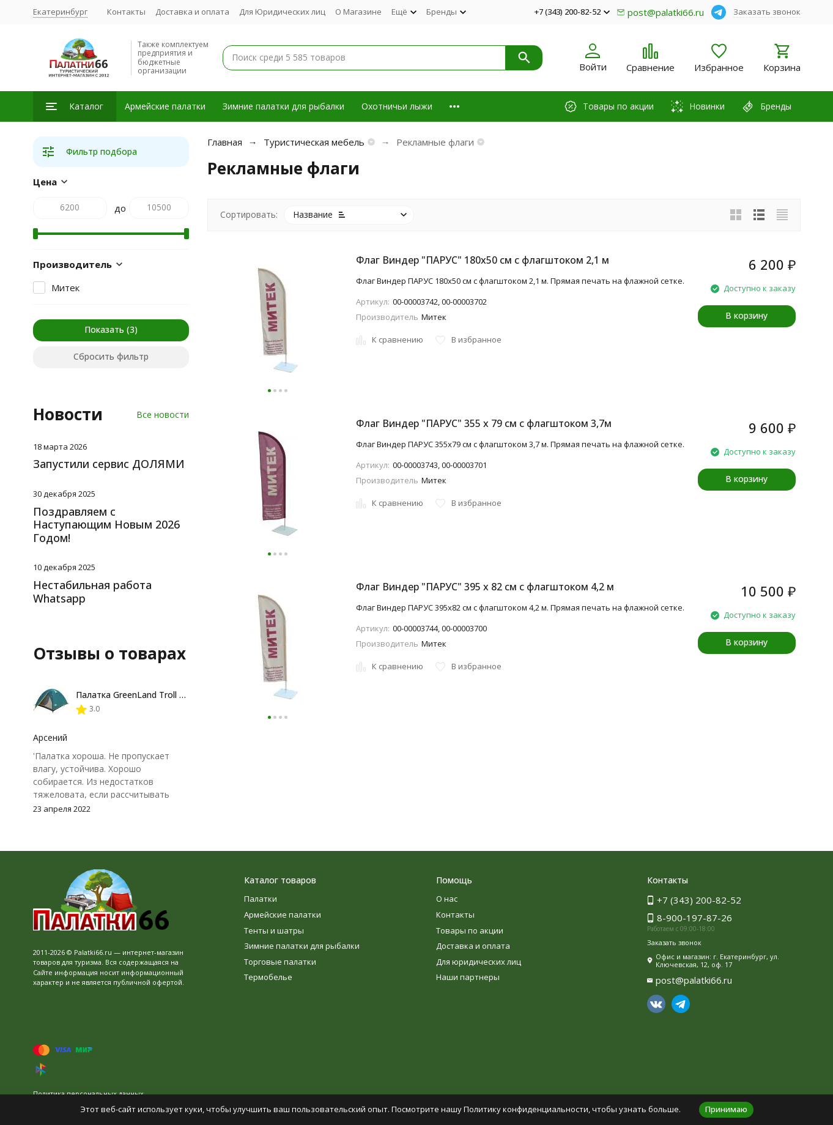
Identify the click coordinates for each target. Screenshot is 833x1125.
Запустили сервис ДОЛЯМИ (109, 463)
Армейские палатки (165, 106)
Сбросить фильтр (111, 356)
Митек (65, 287)
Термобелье (268, 976)
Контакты (126, 11)
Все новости (162, 414)
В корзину (746, 315)
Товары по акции (469, 930)
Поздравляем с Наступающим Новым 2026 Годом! (106, 524)
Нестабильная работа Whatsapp (92, 591)
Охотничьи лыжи (396, 106)
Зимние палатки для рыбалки (283, 106)
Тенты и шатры (274, 930)
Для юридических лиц (478, 961)
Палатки (260, 898)
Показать (104, 329)
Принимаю (726, 1109)
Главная (224, 142)
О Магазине (358, 11)
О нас (446, 898)
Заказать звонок (767, 11)
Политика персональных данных (88, 1093)
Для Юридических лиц (282, 11)
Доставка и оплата (192, 11)
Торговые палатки (280, 961)
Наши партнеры (468, 976)
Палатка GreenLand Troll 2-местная (149, 694)
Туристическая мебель (314, 142)
